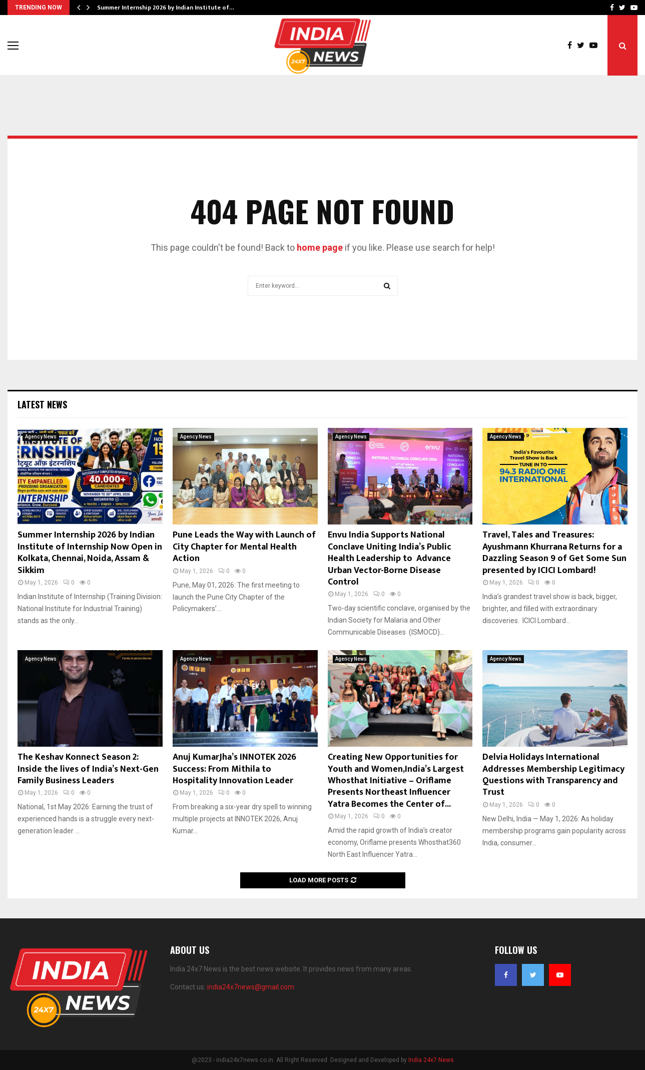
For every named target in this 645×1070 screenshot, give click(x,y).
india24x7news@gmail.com (250, 987)
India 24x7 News (431, 1059)
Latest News (42, 404)
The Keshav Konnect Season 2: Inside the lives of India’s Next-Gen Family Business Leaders (88, 769)
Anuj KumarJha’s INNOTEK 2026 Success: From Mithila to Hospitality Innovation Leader (234, 769)
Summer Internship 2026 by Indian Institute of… (165, 8)
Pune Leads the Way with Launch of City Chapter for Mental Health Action (244, 546)
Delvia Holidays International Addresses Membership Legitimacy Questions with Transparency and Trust (553, 775)
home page (320, 247)
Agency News (41, 436)
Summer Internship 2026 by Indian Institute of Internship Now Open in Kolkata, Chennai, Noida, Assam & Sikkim (90, 552)
